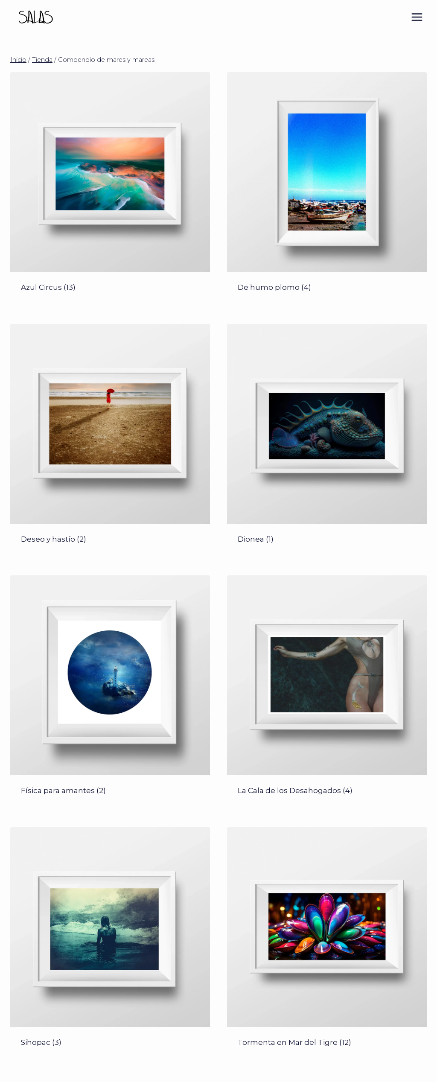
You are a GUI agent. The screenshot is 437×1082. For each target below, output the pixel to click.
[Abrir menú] (417, 17)
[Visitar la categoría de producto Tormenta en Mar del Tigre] (327, 944)
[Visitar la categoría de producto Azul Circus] (110, 189)
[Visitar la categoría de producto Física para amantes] (110, 692)
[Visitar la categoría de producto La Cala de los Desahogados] (327, 692)
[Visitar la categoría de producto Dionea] (327, 441)
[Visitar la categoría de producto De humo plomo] (327, 189)
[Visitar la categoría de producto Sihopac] (110, 944)
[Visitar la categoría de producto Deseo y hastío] (110, 441)
